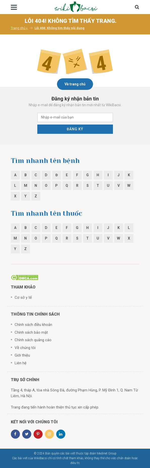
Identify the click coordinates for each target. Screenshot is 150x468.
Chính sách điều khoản (33, 324)
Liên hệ (20, 363)
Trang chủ (18, 28)
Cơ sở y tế (23, 297)
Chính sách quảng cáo (33, 340)
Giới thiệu (22, 355)
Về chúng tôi (25, 347)
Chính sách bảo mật (31, 332)
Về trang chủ (75, 84)
